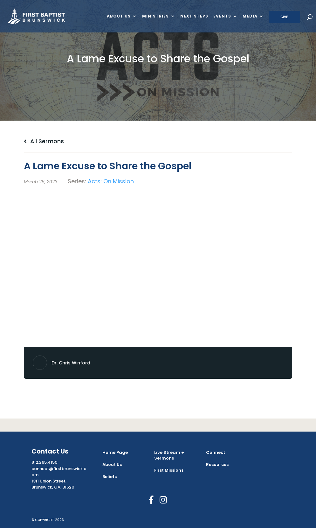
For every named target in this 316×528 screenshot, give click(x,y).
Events (222, 16)
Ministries (155, 16)
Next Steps (194, 16)
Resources (217, 464)
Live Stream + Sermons (169, 455)
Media (250, 16)
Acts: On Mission (111, 181)
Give (284, 17)
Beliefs (109, 477)
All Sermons (44, 141)
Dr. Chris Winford (71, 363)
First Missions (168, 470)
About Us (119, 16)
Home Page (115, 452)
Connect (215, 452)
